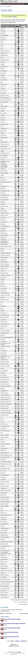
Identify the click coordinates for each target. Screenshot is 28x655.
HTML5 (11, 3)
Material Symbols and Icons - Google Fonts (19, 599)
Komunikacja (22, 613)
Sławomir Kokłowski (23, 604)
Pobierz (22, 28)
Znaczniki (22, 3)
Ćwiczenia (15, 3)
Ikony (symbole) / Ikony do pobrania (12, 619)
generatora (14, 16)
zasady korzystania (22, 653)
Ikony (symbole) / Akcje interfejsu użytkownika (14, 623)
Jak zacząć (4, 3)
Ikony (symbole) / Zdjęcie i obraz (11, 636)
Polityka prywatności (14, 654)
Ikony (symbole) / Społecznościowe (12, 627)
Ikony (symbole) (7, 6)
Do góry (14, 644)
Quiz (19, 3)
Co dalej (7, 3)
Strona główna (14, 646)
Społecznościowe (7, 613)
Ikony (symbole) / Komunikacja (11, 632)
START (0, 4)
